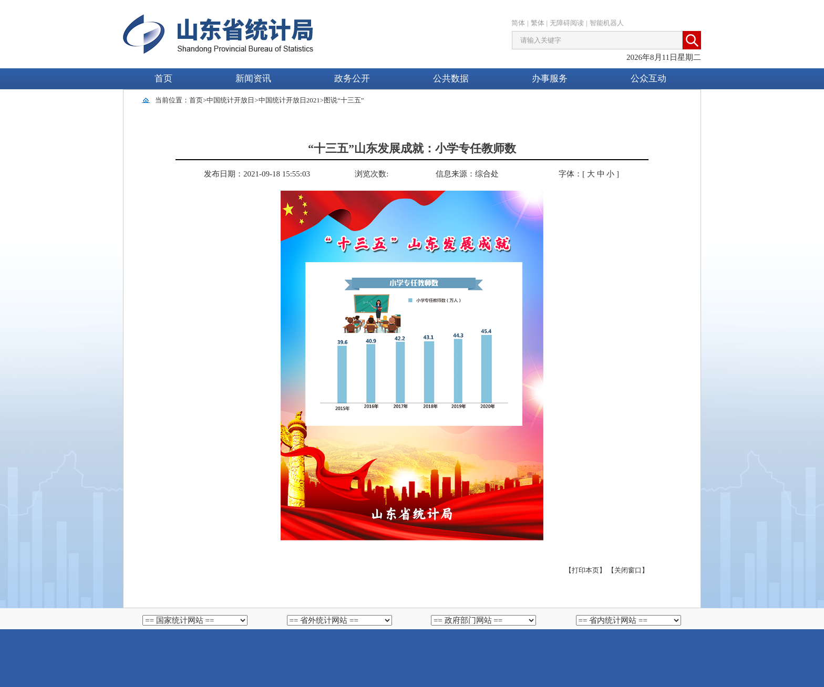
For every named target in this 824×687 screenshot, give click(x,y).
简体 (518, 23)
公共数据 (451, 79)
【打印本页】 (585, 570)
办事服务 (550, 79)
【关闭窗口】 (627, 570)
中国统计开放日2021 (289, 100)
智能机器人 (607, 23)
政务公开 (352, 79)
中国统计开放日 (230, 100)
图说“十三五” (344, 100)
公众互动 (648, 79)
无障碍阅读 (567, 23)
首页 (163, 79)
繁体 (537, 23)
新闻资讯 (253, 79)
